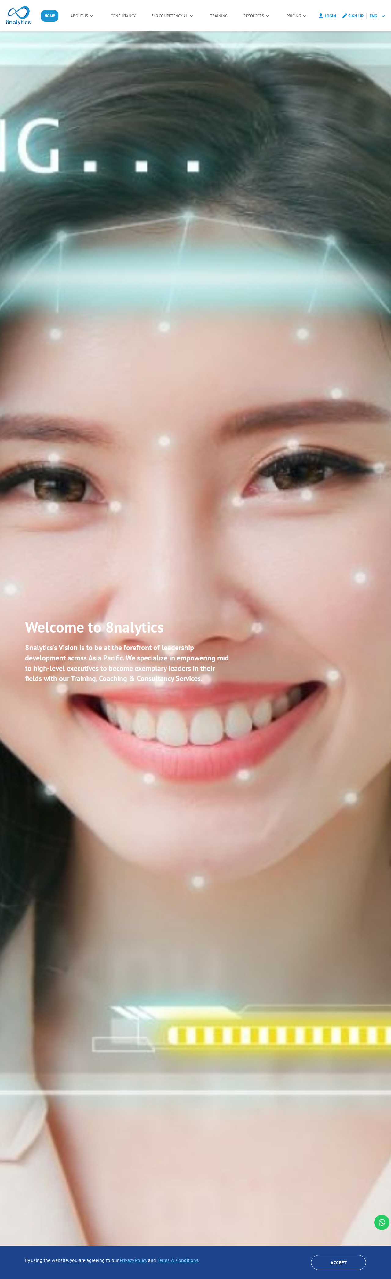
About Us (81, 15)
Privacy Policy (133, 1260)
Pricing (295, 15)
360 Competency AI (171, 15)
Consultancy (124, 15)
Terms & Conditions (177, 1260)
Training (220, 15)
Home (50, 15)
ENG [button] (373, 16)
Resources (256, 15)
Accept (339, 1262)
